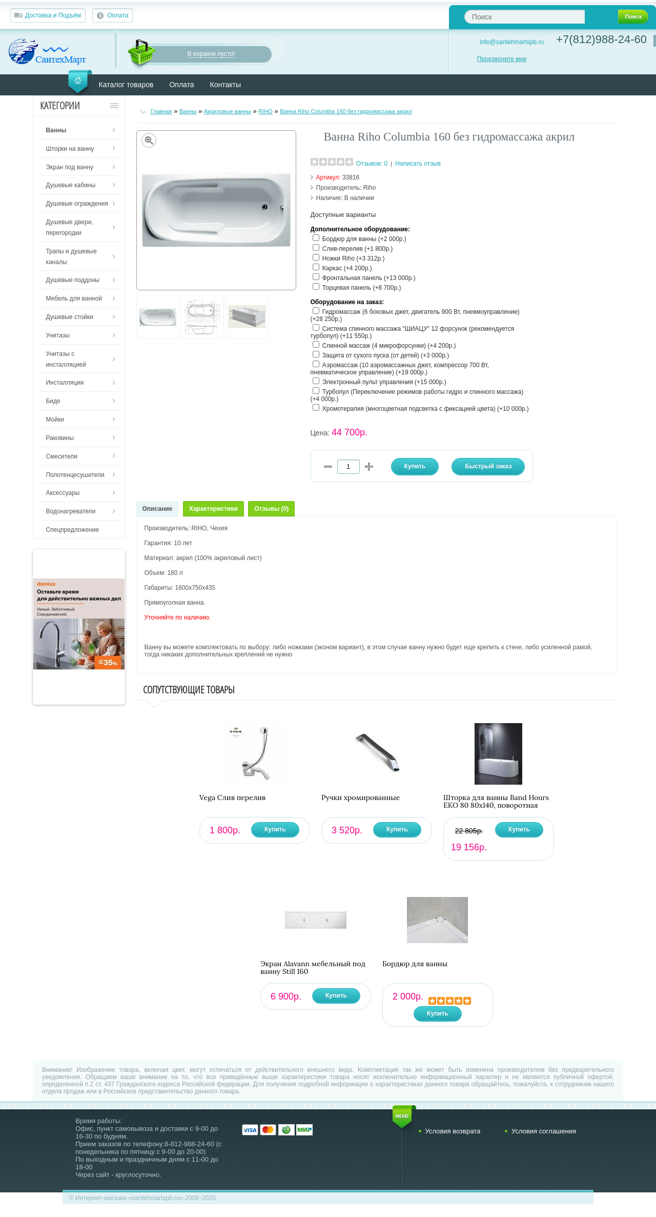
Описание (157, 508)
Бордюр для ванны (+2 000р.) (364, 239)
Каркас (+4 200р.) (347, 268)
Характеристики (213, 508)
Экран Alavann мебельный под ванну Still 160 (312, 967)
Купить (275, 829)
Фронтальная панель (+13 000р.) (369, 278)
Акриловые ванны (227, 111)
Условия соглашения (543, 1131)
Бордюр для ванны (414, 964)
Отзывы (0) (271, 508)
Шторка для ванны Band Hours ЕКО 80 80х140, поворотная (496, 801)
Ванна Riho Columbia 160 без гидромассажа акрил (346, 111)
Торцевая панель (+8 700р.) (361, 287)
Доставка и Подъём (53, 15)
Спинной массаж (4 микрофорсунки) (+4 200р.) (389, 345)
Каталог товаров (126, 85)
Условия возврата (453, 1131)
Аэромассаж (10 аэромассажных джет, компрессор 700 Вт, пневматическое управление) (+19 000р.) (400, 369)
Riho (369, 187)
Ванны (188, 111)
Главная (161, 111)
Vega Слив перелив (232, 798)
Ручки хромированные (360, 798)
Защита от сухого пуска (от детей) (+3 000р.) (385, 355)
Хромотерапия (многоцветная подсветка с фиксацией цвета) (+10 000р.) (425, 408)
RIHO (265, 111)
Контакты (225, 85)
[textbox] (524, 17)
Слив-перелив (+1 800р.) (357, 248)
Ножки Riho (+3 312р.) (353, 258)
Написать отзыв (417, 163)
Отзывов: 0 (372, 163)
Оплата (117, 15)
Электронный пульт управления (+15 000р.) (384, 382)
